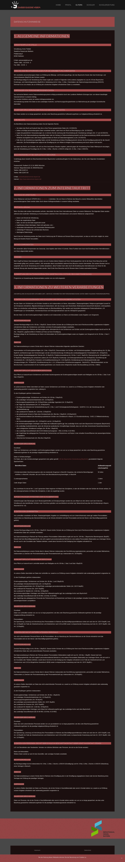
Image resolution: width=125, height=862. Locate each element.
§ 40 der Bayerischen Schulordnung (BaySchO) (73, 459)
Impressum (37, 850)
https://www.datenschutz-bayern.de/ (30, 179)
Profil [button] (68, 5)
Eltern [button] (79, 5)
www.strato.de (44, 199)
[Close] (121, 858)
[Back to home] (33, 5)
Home (58, 5)
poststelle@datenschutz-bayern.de (29, 176)
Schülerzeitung (107, 5)
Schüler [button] (91, 5)
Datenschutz (87, 850)
